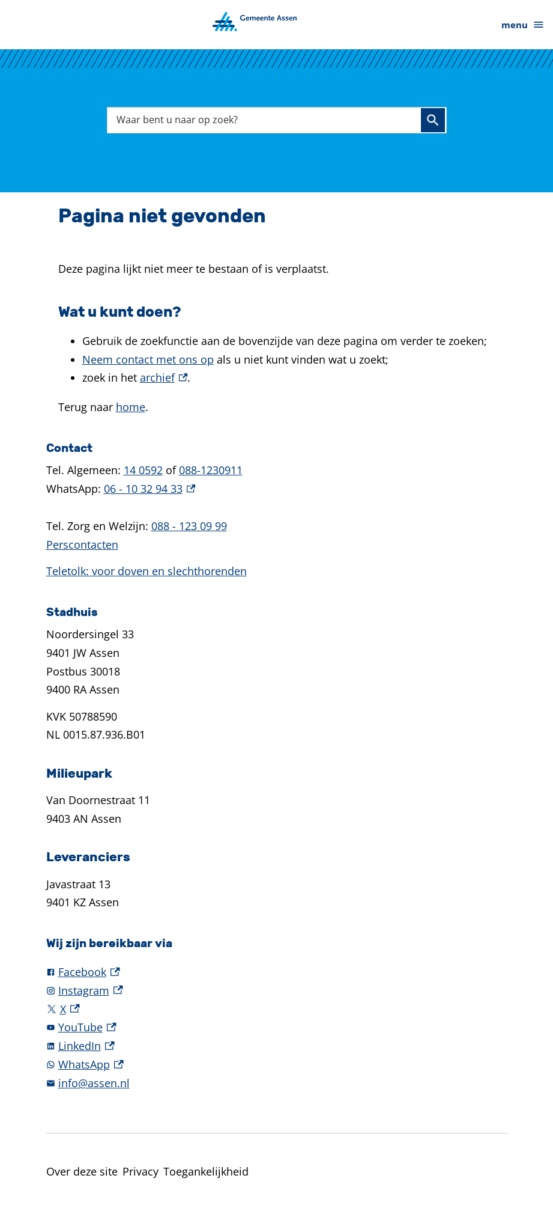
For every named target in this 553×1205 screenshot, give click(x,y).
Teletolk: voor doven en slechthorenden (146, 571)
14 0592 (143, 470)
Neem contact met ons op (148, 359)
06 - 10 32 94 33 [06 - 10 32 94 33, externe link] (150, 488)
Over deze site (82, 1171)
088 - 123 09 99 (189, 526)
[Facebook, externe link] (276, 972)
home (130, 407)
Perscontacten (82, 544)
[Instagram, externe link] (276, 990)
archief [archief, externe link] (164, 377)
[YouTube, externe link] (276, 1027)
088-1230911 (211, 470)
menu (523, 25)
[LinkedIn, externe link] (276, 1046)
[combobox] (276, 120)
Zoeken (433, 120)
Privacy (140, 1171)
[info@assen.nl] (276, 1083)
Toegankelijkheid (206, 1171)
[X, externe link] (276, 1009)
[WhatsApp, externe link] (276, 1064)
